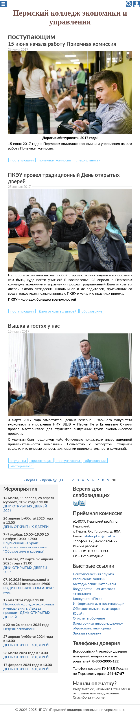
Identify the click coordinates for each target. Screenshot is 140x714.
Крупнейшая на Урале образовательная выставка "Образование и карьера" (25, 547)
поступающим (22, 160)
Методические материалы (94, 584)
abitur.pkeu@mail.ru (99, 536)
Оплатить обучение (89, 618)
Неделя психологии (19, 629)
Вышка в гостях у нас (34, 325)
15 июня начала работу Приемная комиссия (62, 44)
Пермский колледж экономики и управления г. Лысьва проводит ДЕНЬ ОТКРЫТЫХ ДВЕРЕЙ (28, 610)
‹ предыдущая (51, 480)
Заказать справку (87, 633)
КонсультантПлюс (87, 598)
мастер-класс (21, 466)
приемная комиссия (55, 160)
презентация (41, 460)
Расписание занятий (89, 579)
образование (91, 311)
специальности (88, 160)
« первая (30, 480)
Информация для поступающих (98, 603)
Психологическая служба (93, 574)
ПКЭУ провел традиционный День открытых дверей (64, 178)
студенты (18, 460)
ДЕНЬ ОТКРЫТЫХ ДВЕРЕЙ (26, 526)
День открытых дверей (58, 311)
